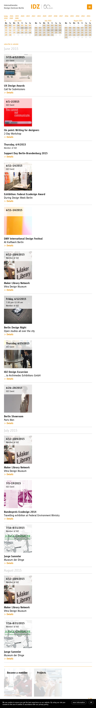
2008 (16, 18)
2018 (55, 16)
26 (22, 33)
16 (10, 30)
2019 (50, 16)
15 (6, 30)
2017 (61, 16)
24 (14, 33)
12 (22, 28)
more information (79, 702)
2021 (39, 16)
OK (91, 702)
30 (10, 35)
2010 (6, 18)
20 (26, 30)
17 (14, 30)
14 (30, 28)
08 (6, 28)
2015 (72, 16)
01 (6, 25)
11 (18, 28)
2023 (28, 16)
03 (14, 25)
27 (26, 33)
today (6, 16)
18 (18, 30)
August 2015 (78, 21)
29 (6, 35)
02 (10, 25)
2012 (83, 16)
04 (18, 25)
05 (22, 25)
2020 (44, 16)
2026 (11, 16)
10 (14, 28)
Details (10, 92)
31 (52, 35)
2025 (17, 16)
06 (26, 25)
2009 (11, 18)
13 (26, 28)
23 (10, 33)
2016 (66, 16)
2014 (77, 16)
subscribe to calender (11, 44)
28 (30, 33)
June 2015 (18, 21)
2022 (33, 16)
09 (10, 28)
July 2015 (48, 21)
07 (30, 25)
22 (6, 33)
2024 (22, 16)
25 (18, 33)
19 (22, 30)
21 (30, 30)
